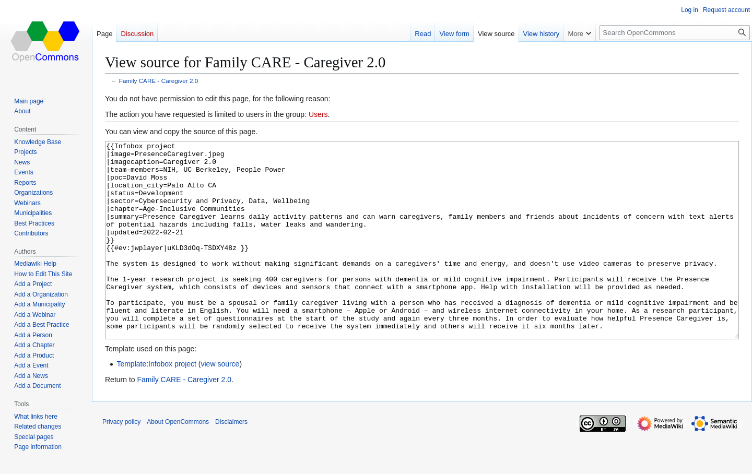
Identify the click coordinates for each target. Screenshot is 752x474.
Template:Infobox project (156, 403)
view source (220, 403)
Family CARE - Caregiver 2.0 (158, 80)
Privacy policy (121, 461)
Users (318, 114)
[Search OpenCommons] (675, 32)
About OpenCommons (178, 461)
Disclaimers (231, 461)
